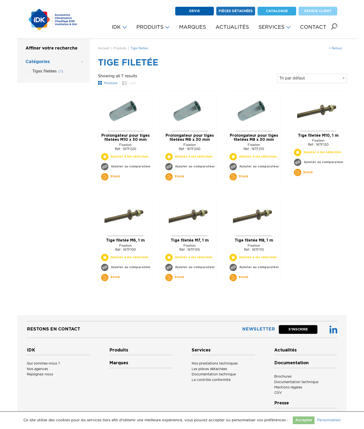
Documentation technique (214, 374)
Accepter (303, 420)
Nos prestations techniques (215, 363)
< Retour (335, 48)
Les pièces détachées (209, 369)
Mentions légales (288, 387)
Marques (118, 363)
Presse (281, 403)
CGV (278, 392)
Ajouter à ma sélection (129, 156)
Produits (119, 48)
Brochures (283, 376)
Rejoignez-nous (40, 374)
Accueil (103, 48)
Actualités (285, 350)
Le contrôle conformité (211, 380)
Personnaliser (329, 420)
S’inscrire (298, 329)
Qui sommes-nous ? (43, 363)
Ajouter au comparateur (130, 166)
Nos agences (37, 369)
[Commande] (312, 78)
